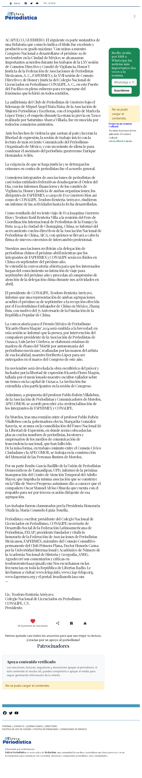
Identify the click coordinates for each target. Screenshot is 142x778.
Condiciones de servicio (73, 729)
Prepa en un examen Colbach (120, 125)
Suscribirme (121, 90)
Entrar (14, 3)
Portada (6, 726)
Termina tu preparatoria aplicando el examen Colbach (122, 134)
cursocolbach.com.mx (120, 141)
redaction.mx (27, 749)
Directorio (51, 726)
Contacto (18, 726)
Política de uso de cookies (16, 729)
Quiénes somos (34, 726)
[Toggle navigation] (135, 16)
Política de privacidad (45, 729)
